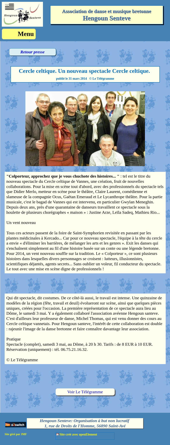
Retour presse (32, 52)
